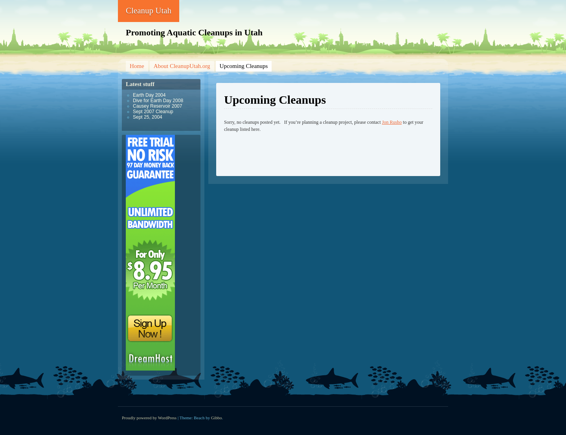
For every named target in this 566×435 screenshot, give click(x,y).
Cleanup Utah (148, 10)
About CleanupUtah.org (182, 66)
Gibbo (216, 417)
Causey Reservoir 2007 (157, 106)
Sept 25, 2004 (147, 117)
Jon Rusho (392, 122)
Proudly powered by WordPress (149, 417)
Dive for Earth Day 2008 (158, 100)
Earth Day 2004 (149, 95)
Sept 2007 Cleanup (153, 111)
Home (137, 66)
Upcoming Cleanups (244, 66)
